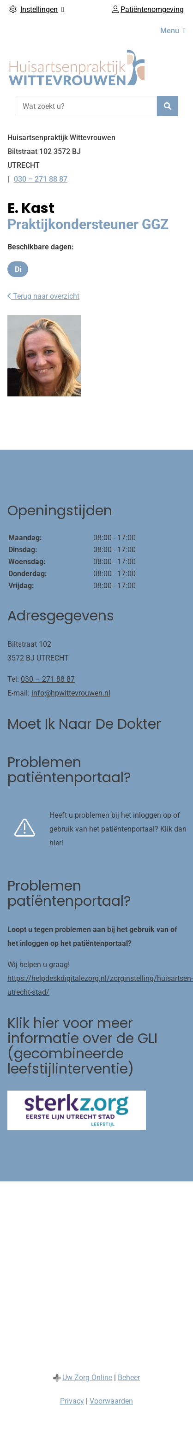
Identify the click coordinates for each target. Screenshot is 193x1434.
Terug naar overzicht (43, 296)
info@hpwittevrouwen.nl (70, 693)
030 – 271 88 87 (48, 679)
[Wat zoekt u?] (86, 106)
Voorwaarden (111, 1401)
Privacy (72, 1401)
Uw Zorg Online (87, 1377)
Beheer (129, 1377)
